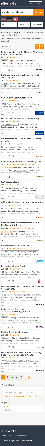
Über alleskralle (8, 436)
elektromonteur (20, 396)
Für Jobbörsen (35, 3)
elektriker (8, 396)
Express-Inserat (26, 440)
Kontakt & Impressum (11, 440)
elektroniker (32, 396)
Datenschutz (21, 436)
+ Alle (4, 389)
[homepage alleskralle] (10, 2)
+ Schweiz (6, 406)
